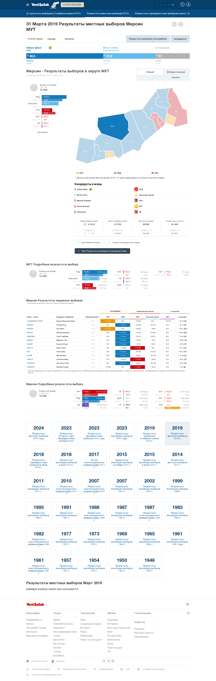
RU (173, 5)
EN (161, 5)
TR (157, 5)
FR (169, 5)
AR (165, 5)
